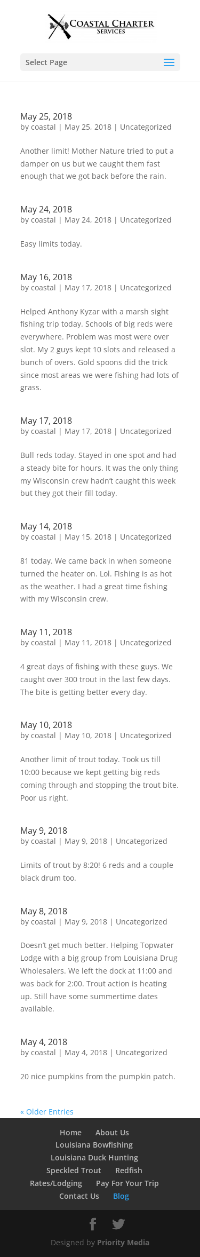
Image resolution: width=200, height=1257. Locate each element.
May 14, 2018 (46, 526)
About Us (112, 1132)
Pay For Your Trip (127, 1183)
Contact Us (79, 1196)
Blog (121, 1196)
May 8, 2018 (43, 911)
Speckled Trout (73, 1170)
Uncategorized (146, 127)
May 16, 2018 (46, 277)
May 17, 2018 (46, 420)
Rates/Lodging (56, 1183)
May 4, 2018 (43, 1042)
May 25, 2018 (46, 116)
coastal (43, 127)
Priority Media (123, 1242)
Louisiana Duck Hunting (94, 1157)
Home (71, 1132)
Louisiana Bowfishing (94, 1145)
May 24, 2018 (46, 209)
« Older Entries (47, 1111)
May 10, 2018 (46, 725)
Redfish (128, 1170)
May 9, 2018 (43, 830)
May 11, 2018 (46, 632)
